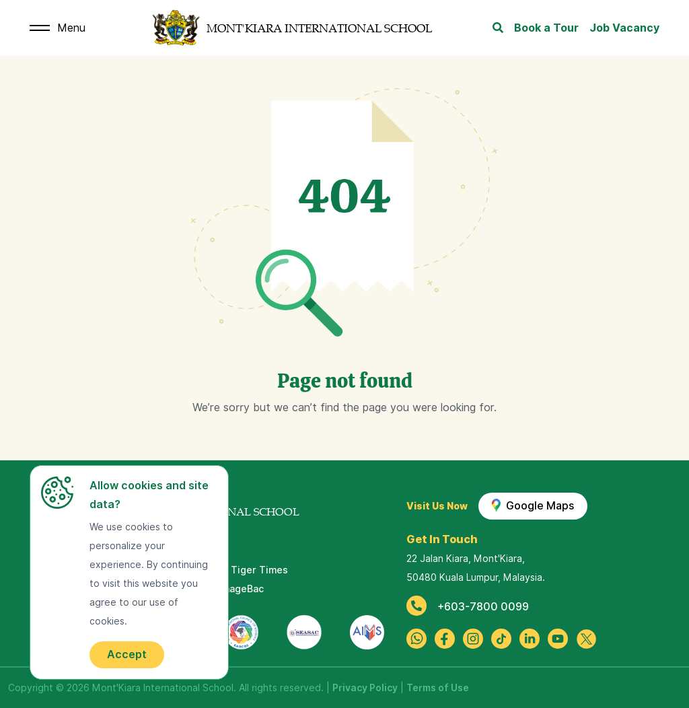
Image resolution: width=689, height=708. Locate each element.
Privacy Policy (365, 687)
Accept (127, 654)
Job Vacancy (624, 28)
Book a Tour (546, 28)
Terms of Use (437, 687)
